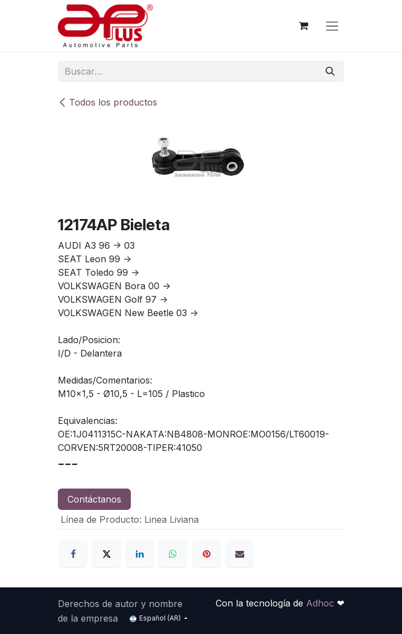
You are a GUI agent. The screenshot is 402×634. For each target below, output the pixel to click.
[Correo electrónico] (239, 553)
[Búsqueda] (330, 71)
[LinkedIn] (139, 553)
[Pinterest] (206, 553)
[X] (106, 553)
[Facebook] (73, 553)
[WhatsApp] (172, 553)
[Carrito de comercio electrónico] (303, 25)
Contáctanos (94, 499)
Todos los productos (107, 102)
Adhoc (321, 603)
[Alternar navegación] (332, 26)
